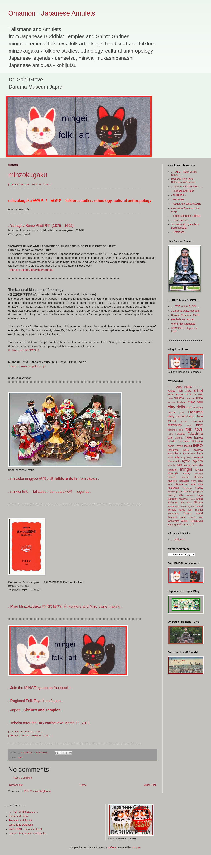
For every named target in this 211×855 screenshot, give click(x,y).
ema (172, 421)
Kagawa (198, 449)
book (170, 398)
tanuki (200, 506)
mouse (185, 477)
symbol (192, 506)
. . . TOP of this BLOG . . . (185, 306)
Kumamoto (174, 461)
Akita (188, 390)
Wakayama (173, 521)
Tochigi (199, 509)
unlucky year (196, 517)
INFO (20, 757)
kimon (170, 457)
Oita (200, 484)
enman (184, 421)
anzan (171, 394)
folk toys (194, 429)
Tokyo (187, 513)
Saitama (172, 498)
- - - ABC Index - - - (184, 386)
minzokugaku (27, 175)
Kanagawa (189, 453)
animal (198, 390)
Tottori (199, 513)
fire (181, 429)
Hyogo (179, 446)
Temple (172, 509)
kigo (200, 453)
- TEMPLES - (178, 199)
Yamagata (196, 520)
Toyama (172, 517)
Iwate (186, 449)
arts (188, 394)
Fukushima (195, 433)
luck (179, 465)
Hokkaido (197, 441)
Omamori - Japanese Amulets (51, 13)
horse (171, 446)
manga (187, 465)
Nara (193, 481)
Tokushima (173, 513)
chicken (171, 403)
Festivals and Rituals (183, 319)
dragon (190, 416)
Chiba (199, 398)
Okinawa (187, 488)
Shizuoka (186, 502)
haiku (188, 437)
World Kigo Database (183, 323)
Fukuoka (180, 433)
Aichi (180, 390)
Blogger (136, 847)
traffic (183, 517)
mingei (186, 469)
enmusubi (197, 421)
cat (193, 398)
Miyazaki (173, 473)
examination (175, 424)
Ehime (199, 416)
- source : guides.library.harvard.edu (30, 269)
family (199, 424)
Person (188, 491)
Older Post (150, 784)
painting (171, 492)
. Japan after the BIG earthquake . (28, 833)
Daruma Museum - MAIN (185, 315)
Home (83, 784)
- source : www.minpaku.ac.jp (26, 366)
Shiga (199, 498)
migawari (172, 470)
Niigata (179, 484)
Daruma (195, 412)
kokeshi (198, 457)
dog (177, 416)
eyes (188, 425)
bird (195, 394)
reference (190, 495)
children (181, 402)
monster (172, 477)
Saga (200, 495)
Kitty (183, 457)
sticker (184, 506)
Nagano (172, 480)
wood (184, 520)
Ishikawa (173, 449)
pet (194, 492)
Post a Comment (22, 777)
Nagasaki (184, 481)
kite (177, 457)
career (188, 398)
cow (182, 412)
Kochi (190, 457)
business (179, 398)
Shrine (198, 502)
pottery (172, 495)
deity (171, 416)
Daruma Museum (18, 816)
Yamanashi (187, 524)
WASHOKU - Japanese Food (25, 829)
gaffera (112, 847)
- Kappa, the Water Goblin (186, 203)
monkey (199, 473)
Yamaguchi (174, 524)
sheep (192, 499)
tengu (182, 509)
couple (171, 412)
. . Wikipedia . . (179, 539)
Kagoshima (174, 453)
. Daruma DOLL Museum (185, 310)
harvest (198, 437)
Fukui (170, 434)
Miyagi (199, 469)
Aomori (180, 394)
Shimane (173, 502)
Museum (198, 477)
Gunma (178, 437)
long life (172, 465)
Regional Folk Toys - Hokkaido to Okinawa (183, 181)
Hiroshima (184, 441)
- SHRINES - (178, 195)
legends (197, 461)
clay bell (195, 402)
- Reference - (178, 232)
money (186, 473)
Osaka (199, 488)
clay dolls (176, 407)
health (172, 441)
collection (198, 407)
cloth (189, 407)
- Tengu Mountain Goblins (185, 215)
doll (182, 416)
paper (179, 491)
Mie (201, 464)
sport (177, 506)
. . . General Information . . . (186, 186)
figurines (172, 430)
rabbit (181, 495)
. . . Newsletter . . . (181, 220)
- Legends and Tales (182, 190)
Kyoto (186, 461)
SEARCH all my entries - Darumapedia (185, 226)
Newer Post (15, 784)
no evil (190, 484)
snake (171, 506)
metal (194, 465)
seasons (183, 499)
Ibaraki (188, 446)
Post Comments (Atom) (37, 791)
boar (200, 394)
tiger (190, 510)
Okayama (173, 488)
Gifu (170, 437)
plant (200, 491)
